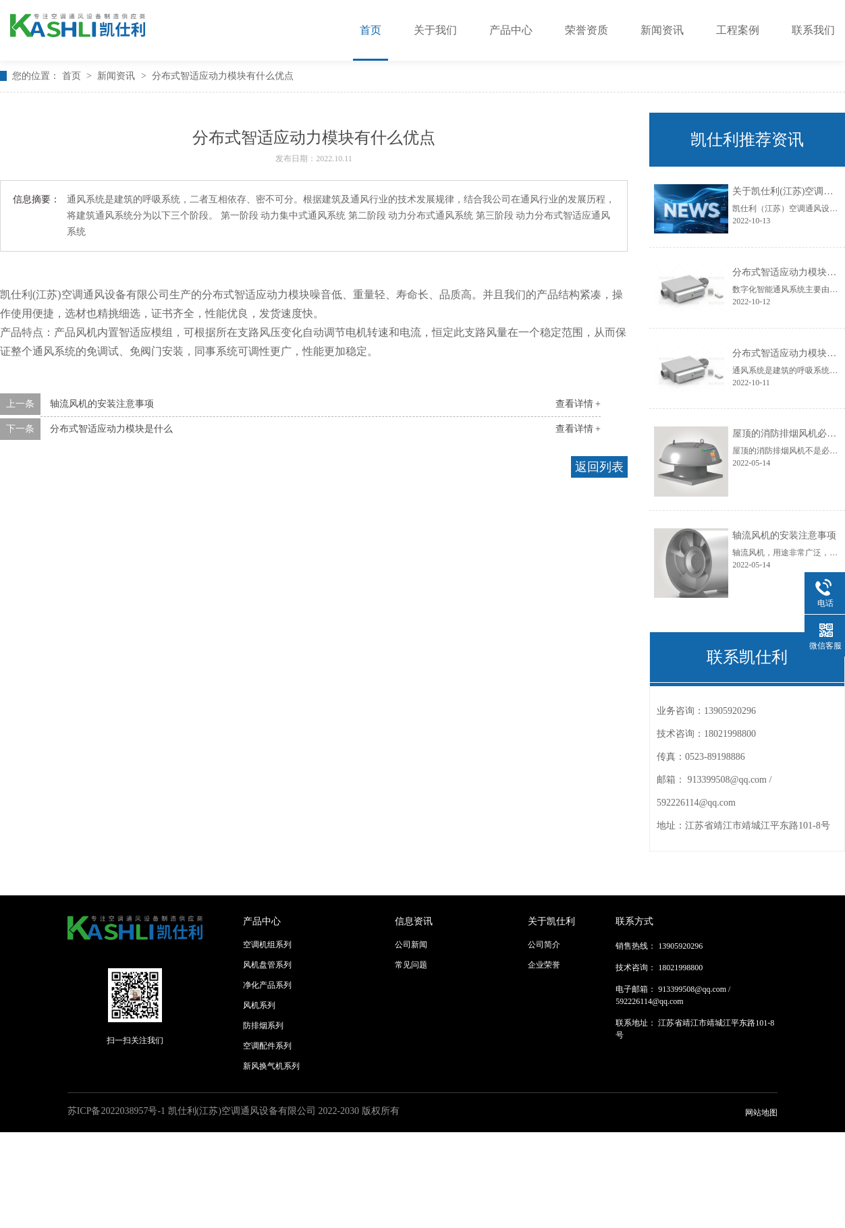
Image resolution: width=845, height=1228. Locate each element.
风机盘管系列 (267, 965)
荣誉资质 (586, 30)
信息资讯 (414, 921)
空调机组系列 (267, 944)
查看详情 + (578, 404)
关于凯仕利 (551, 921)
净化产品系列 (267, 985)
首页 (370, 30)
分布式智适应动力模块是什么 (111, 429)
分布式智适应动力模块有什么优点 (223, 76)
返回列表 (599, 467)
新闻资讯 (662, 30)
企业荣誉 (544, 965)
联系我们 (813, 30)
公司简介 (544, 944)
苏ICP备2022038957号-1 (116, 1111)
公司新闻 (411, 944)
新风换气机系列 (271, 1066)
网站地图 (761, 1112)
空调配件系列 (267, 1046)
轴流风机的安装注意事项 (102, 404)
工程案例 (737, 30)
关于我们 (435, 30)
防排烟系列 (263, 1025)
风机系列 (259, 1005)
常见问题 (411, 965)
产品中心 (511, 30)
